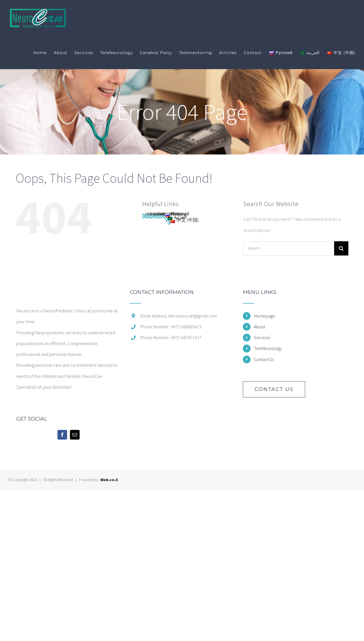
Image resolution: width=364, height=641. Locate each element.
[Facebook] (62, 435)
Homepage (264, 316)
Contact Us (264, 359)
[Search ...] (288, 248)
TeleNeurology (268, 348)
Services (262, 337)
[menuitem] (43, 52)
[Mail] (75, 435)
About (259, 326)
